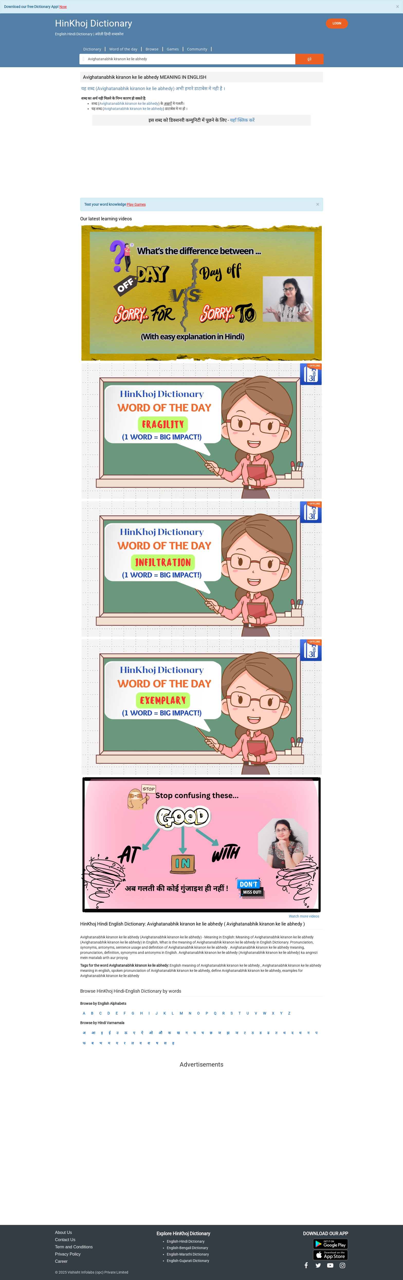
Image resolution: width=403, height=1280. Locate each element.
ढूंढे (309, 59)
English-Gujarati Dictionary (188, 1261)
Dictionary (92, 49)
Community (197, 49)
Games (173, 49)
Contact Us (65, 1240)
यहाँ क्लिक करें (242, 120)
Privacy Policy (68, 1254)
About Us (63, 1232)
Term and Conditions (74, 1247)
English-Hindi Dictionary (186, 1241)
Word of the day (123, 49)
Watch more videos (304, 916)
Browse (151, 49)
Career (61, 1261)
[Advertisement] (201, 162)
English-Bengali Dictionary (187, 1248)
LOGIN (337, 23)
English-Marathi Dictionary (188, 1254)
